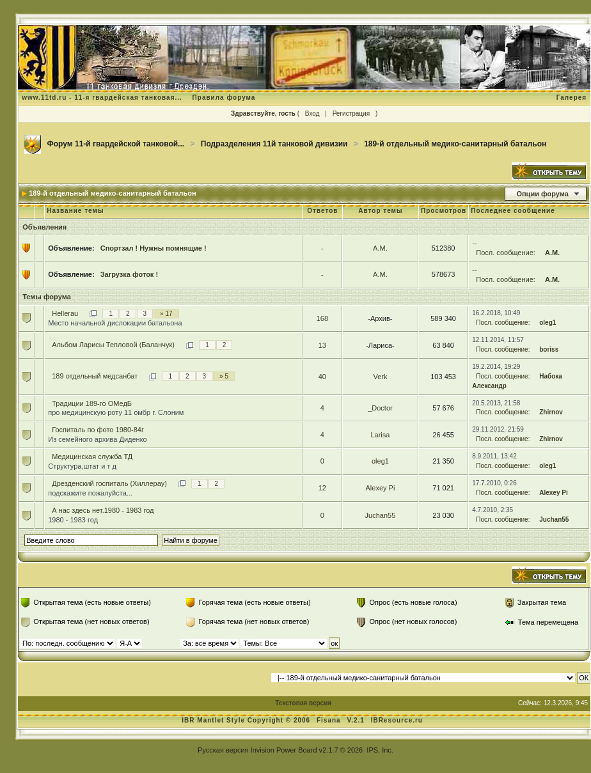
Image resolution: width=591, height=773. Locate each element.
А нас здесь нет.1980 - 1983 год (103, 510)
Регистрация (351, 113)
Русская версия (223, 750)
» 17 (166, 313)
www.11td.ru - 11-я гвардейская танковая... (102, 97)
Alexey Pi (380, 488)
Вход (312, 113)
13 (322, 345)
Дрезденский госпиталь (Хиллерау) (109, 483)
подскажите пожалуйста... (90, 493)
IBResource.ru (397, 720)
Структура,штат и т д (82, 466)
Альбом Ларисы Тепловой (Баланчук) (113, 344)
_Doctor (380, 408)
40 (322, 376)
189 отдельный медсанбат (95, 376)
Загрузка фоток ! (129, 274)
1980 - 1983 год (73, 520)
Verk (380, 376)
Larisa (380, 435)
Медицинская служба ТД (92, 456)
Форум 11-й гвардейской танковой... (116, 143)
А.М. (380, 248)
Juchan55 (380, 515)
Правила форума (224, 97)
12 (322, 488)
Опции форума (542, 194)
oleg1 (547, 322)
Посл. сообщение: (505, 252)
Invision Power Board (284, 750)
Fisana (330, 720)
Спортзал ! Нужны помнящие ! (153, 248)
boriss (548, 349)
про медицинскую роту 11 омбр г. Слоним (116, 412)
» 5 (223, 376)
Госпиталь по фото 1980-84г (98, 429)
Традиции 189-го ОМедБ (92, 403)
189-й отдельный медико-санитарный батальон (455, 143)
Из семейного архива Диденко (97, 439)
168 (322, 318)
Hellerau (65, 313)
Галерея (571, 97)
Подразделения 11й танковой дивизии (274, 143)
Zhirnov (551, 412)
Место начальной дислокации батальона (115, 323)
